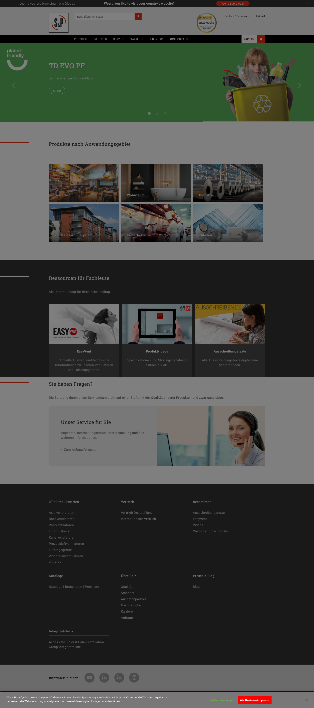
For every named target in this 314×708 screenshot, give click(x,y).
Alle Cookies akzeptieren (254, 700)
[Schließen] (306, 699)
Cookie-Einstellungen (221, 700)
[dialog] (157, 700)
